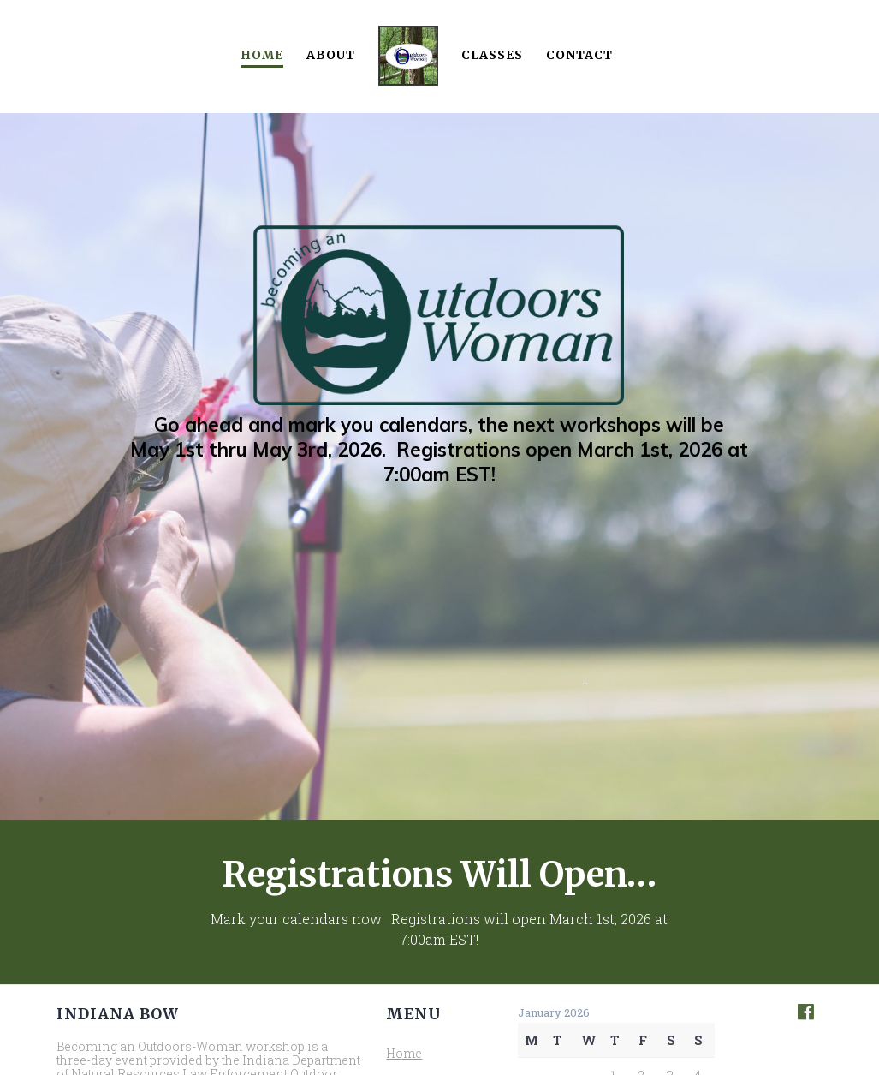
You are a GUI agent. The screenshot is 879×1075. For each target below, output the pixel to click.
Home (262, 55)
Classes (492, 55)
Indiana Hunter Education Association (206, 958)
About (330, 55)
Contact (579, 55)
